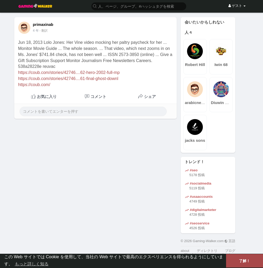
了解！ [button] (244, 261)
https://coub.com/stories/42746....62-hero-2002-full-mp (69, 72)
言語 (230, 241)
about (185, 250)
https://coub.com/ (34, 84)
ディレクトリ (207, 250)
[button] (138, 6)
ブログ (230, 250)
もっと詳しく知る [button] (32, 264)
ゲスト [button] (237, 6)
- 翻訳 (44, 30)
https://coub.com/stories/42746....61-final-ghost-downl (68, 78)
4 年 (36, 30)
